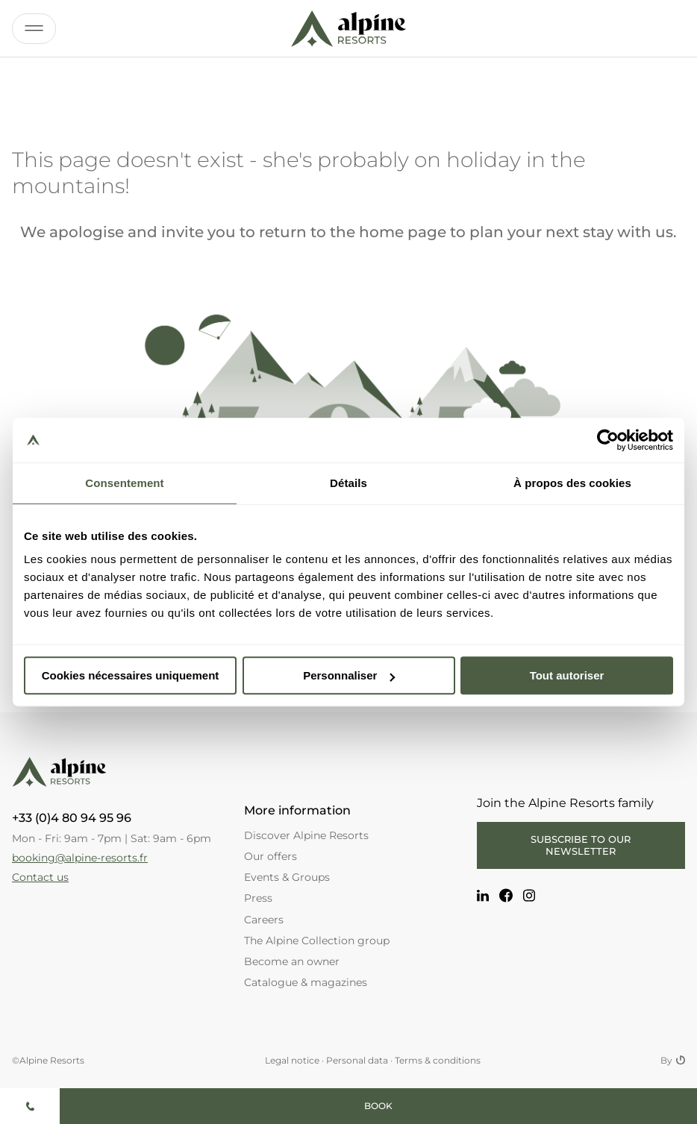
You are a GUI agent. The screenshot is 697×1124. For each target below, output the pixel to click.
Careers (264, 919)
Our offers (270, 856)
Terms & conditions (438, 1060)
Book (378, 1105)
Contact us (40, 877)
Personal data (357, 1060)
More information (297, 810)
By (672, 1060)
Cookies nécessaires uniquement (130, 675)
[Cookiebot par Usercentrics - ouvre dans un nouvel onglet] (608, 440)
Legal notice (292, 1060)
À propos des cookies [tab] (572, 483)
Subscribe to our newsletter (581, 845)
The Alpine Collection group (317, 940)
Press (258, 898)
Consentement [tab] (124, 483)
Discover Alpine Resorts (306, 835)
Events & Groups (287, 877)
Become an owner (292, 961)
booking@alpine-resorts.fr (80, 858)
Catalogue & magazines (305, 982)
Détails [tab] (348, 483)
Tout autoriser (567, 675)
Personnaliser (349, 675)
